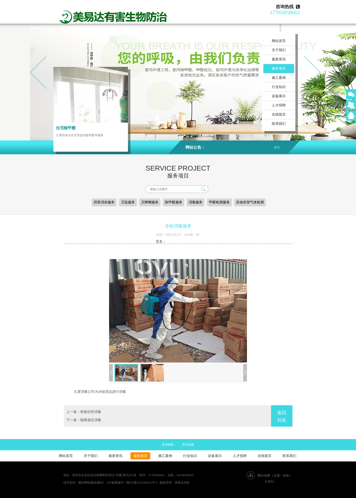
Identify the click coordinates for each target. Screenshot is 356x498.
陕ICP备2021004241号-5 (142, 482)
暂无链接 (188, 444)
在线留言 (279, 114)
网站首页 (279, 41)
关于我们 (279, 50)
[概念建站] (97, 482)
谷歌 (286, 475)
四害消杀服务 (104, 202)
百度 (277, 475)
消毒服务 (195, 202)
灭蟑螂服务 (149, 202)
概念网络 (84, 482)
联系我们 (279, 124)
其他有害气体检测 (250, 202)
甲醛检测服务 (219, 202)
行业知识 (279, 87)
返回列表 (281, 416)
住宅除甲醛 (66, 128)
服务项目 (279, 68)
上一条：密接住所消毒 (83, 412)
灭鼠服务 (128, 202)
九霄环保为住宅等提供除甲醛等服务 (80, 135)
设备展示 (279, 96)
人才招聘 (279, 105)
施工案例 (279, 78)
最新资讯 (279, 59)
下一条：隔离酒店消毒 (83, 420)
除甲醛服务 (173, 202)
